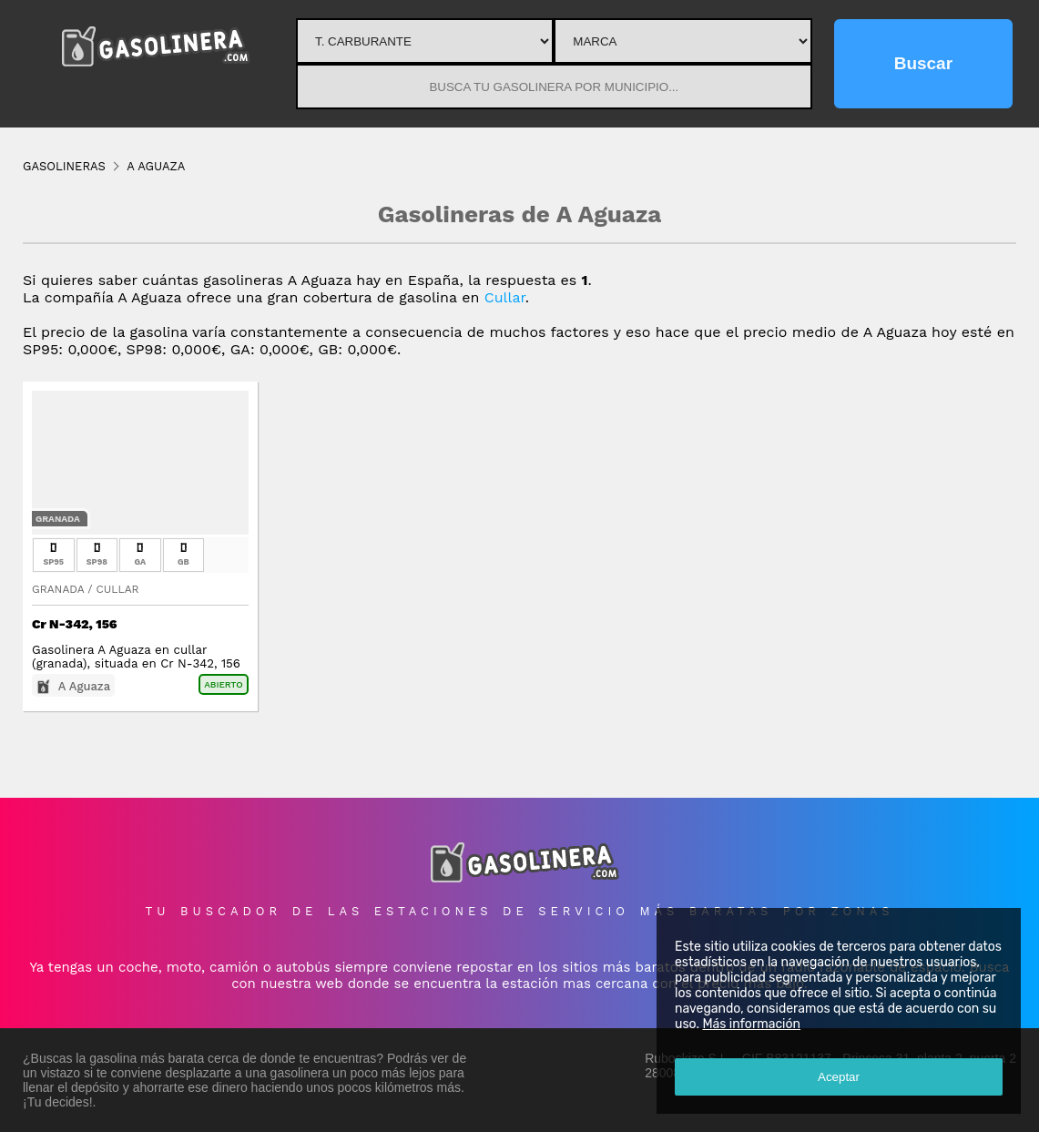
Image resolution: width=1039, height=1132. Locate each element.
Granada (58, 519)
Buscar (923, 63)
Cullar (504, 297)
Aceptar (839, 1077)
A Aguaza (84, 686)
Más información (751, 1024)
